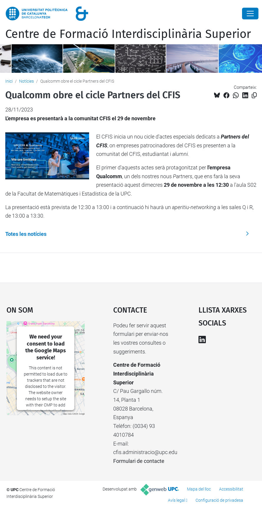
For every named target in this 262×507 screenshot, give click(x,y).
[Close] (250, 13)
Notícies (26, 81)
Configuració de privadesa (219, 500)
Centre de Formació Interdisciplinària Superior (128, 34)
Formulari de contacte (138, 461)
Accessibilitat (231, 489)
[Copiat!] (254, 95)
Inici (9, 81)
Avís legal (176, 500)
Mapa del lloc (199, 489)
